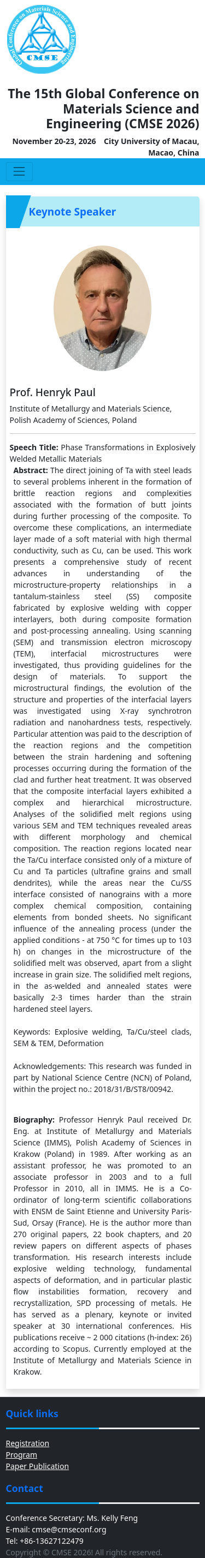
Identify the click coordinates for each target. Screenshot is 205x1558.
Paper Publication (37, 1466)
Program (22, 1454)
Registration (28, 1443)
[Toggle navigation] (19, 171)
